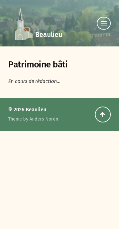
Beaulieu (48, 35)
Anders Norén (44, 119)
